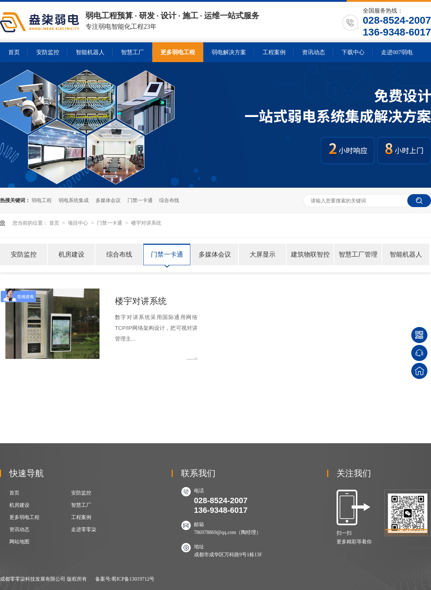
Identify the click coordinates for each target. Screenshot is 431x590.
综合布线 (169, 200)
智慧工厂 (132, 52)
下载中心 (353, 52)
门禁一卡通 (140, 200)
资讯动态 (313, 52)
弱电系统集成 (74, 200)
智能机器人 (90, 52)
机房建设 (71, 254)
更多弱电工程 (178, 52)
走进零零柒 (83, 529)
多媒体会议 (108, 200)
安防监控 (47, 52)
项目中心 (78, 223)
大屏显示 (262, 254)
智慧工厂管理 (358, 254)
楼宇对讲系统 (146, 223)
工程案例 (274, 52)
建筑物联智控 (310, 254)
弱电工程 (42, 200)
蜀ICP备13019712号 (132, 579)
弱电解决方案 (229, 52)
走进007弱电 (397, 52)
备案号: (103, 579)
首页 (14, 52)
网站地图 (19, 541)
